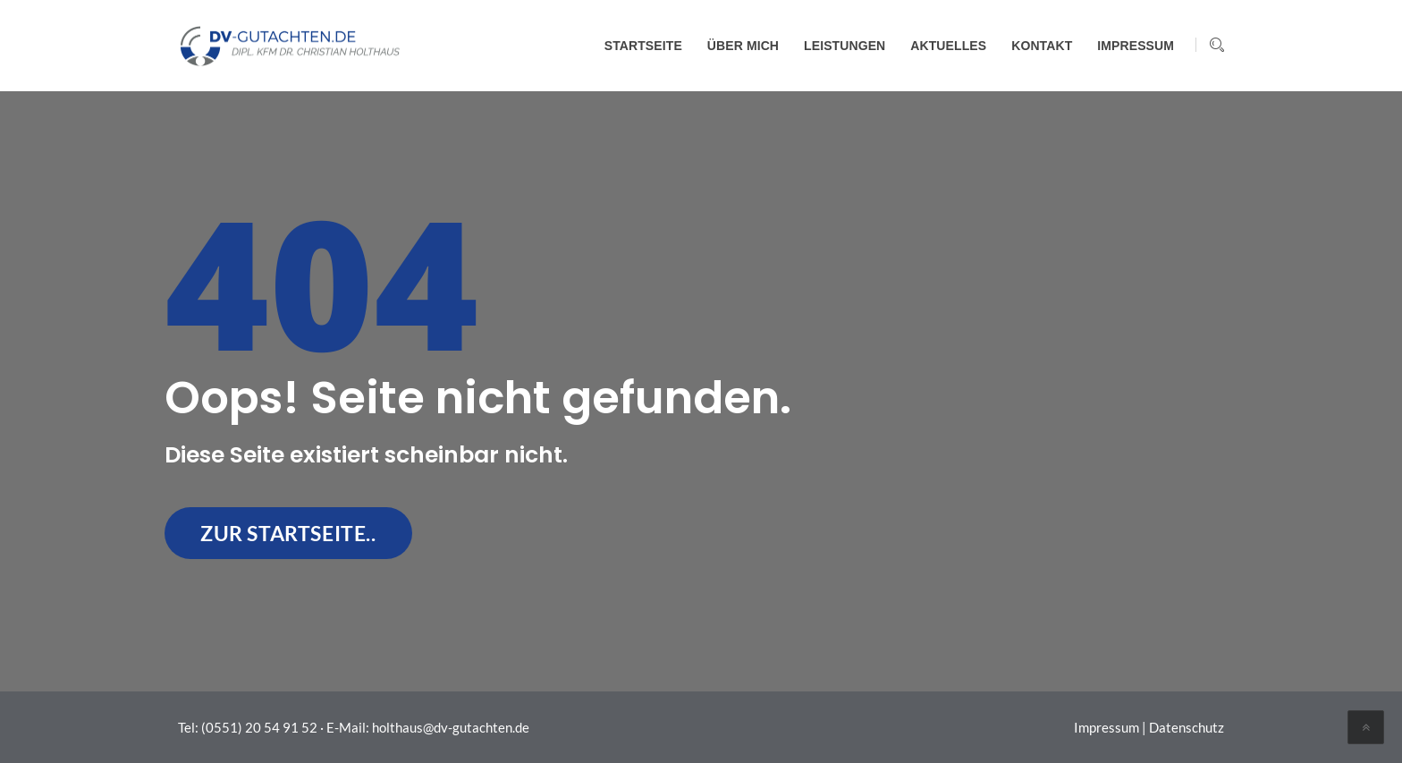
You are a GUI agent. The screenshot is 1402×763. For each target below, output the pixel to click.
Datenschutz (1186, 727)
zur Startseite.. (288, 533)
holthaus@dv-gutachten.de (450, 727)
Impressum (1106, 727)
